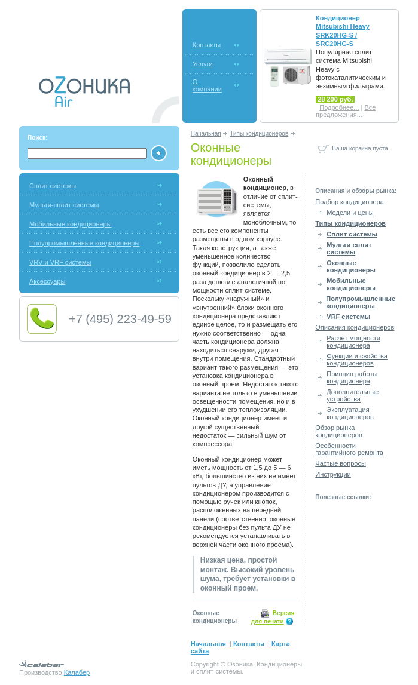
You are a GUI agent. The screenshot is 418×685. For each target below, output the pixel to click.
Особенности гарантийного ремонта (349, 449)
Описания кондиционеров (354, 327)
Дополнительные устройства (353, 395)
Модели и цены (350, 212)
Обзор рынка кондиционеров (338, 431)
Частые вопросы (340, 463)
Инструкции (332, 474)
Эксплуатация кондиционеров (350, 413)
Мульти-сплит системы (64, 204)
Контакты (207, 44)
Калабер (77, 672)
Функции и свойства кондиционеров (357, 359)
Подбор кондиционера (349, 201)
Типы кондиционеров (259, 133)
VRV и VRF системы (60, 262)
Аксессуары (47, 281)
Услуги (203, 63)
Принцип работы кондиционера (352, 377)
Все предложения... (346, 111)
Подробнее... (339, 107)
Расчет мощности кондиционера (353, 341)
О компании (207, 85)
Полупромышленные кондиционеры (84, 243)
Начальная (206, 133)
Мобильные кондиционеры (70, 224)
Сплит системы (52, 185)
